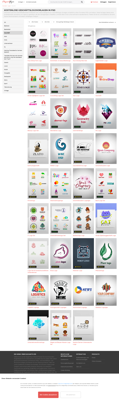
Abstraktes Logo (55, 130)
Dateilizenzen (64, 359)
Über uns (78, 366)
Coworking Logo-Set (57, 95)
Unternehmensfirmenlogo (36, 342)
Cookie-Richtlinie (65, 370)
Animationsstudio (31, 2)
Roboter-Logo (77, 270)
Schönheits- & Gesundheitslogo (60, 60)
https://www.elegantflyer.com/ (65, 383)
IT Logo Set (31, 235)
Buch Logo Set (100, 200)
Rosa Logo (53, 270)
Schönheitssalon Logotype (81, 200)
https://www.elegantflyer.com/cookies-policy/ (66, 385)
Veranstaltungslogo (56, 200)
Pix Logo (98, 130)
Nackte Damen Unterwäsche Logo (82, 343)
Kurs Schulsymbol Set (80, 60)
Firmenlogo (31, 200)
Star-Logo (76, 95)
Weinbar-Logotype (102, 307)
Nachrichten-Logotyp (80, 307)
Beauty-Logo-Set (33, 130)
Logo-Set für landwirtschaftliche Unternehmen (38, 271)
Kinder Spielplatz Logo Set (36, 95)
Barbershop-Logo (78, 235)
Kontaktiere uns (80, 363)
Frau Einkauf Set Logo (35, 60)
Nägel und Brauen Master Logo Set (60, 343)
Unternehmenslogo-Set (58, 235)
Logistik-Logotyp (33, 307)
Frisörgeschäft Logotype (58, 307)
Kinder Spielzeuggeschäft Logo (106, 235)
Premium (94, 2)
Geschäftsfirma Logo (80, 165)
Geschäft (98, 95)
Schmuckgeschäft (33, 165)
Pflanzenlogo (100, 270)
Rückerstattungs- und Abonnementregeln (82, 358)
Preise (93, 357)
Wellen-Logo (54, 165)
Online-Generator (96, 361)
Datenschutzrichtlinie (67, 366)
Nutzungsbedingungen (67, 363)
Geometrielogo (78, 130)
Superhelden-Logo (102, 60)
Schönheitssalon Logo (103, 165)
